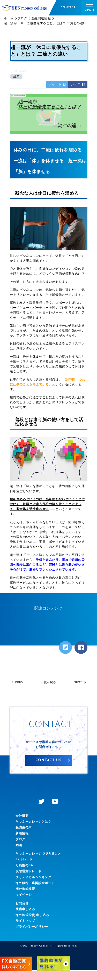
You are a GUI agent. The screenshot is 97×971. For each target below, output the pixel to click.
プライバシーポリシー (32, 927)
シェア (78, 84)
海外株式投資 (25, 890)
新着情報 (22, 834)
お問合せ (22, 904)
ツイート (57, 84)
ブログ (20, 840)
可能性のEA (24, 866)
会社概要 (22, 817)
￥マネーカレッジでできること (38, 854)
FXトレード (24, 860)
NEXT (77, 683)
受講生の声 (24, 828)
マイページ (24, 896)
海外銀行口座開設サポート (35, 884)
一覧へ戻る (48, 683)
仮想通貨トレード (29, 872)
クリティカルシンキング (33, 878)
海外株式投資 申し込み (32, 916)
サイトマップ (25, 922)
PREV (20, 683)
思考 (16, 77)
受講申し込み (25, 910)
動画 (19, 846)
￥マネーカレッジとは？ (33, 822)
